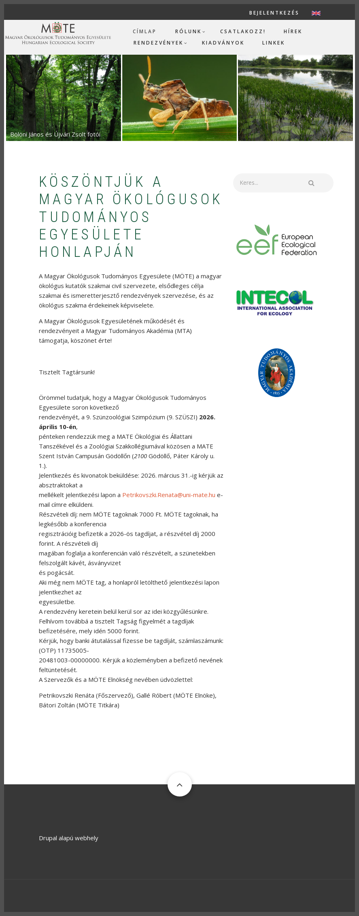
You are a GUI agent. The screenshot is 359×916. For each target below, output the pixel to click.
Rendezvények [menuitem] (158, 42)
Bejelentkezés (274, 13)
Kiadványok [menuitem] (223, 42)
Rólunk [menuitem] (188, 31)
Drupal (48, 838)
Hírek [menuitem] (293, 31)
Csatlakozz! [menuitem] (243, 31)
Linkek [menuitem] (273, 42)
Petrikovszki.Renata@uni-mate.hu (168, 495)
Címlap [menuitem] (145, 31)
